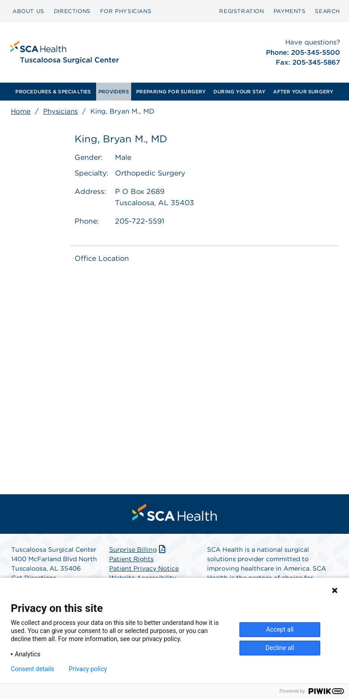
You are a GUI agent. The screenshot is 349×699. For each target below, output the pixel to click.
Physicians (60, 111)
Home (21, 111)
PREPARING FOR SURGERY (171, 91)
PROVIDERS (113, 91)
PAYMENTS (290, 11)
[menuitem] (28, 11)
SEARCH (327, 11)
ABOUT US (28, 11)
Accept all (280, 629)
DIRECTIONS (72, 11)
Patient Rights (131, 559)
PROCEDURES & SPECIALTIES (53, 91)
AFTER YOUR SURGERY (303, 91)
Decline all (279, 647)
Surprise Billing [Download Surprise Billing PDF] (138, 549)
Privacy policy (88, 669)
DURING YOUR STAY (239, 91)
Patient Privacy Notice (144, 568)
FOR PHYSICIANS (125, 11)
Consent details (32, 669)
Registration (241, 11)
